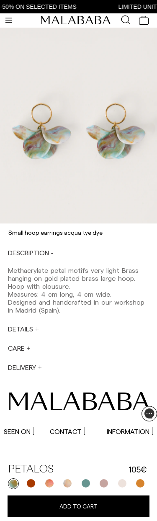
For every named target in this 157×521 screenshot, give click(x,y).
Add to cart (78, 506)
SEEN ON (19, 431)
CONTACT (67, 431)
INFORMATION (130, 431)
